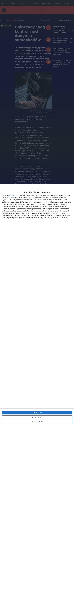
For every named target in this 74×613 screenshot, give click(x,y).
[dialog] (37, 398)
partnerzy (11, 195)
